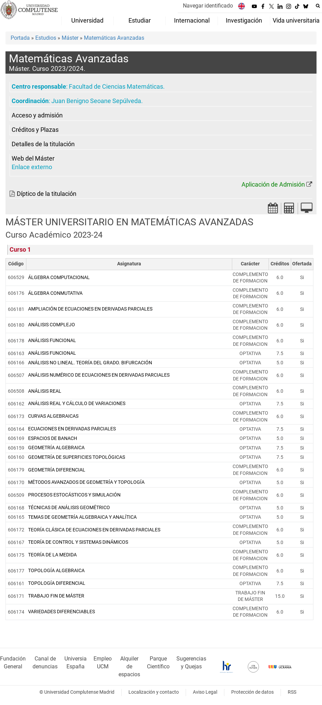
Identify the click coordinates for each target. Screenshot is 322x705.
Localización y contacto (153, 692)
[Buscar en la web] (318, 5)
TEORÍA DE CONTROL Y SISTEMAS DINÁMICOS (78, 542)
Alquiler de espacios (129, 666)
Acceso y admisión (37, 115)
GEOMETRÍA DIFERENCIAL (56, 470)
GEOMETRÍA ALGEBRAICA (56, 448)
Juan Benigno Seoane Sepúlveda (96, 101)
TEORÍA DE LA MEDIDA (52, 555)
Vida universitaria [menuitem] (296, 20)
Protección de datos (252, 692)
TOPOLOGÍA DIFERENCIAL (56, 583)
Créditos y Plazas (35, 129)
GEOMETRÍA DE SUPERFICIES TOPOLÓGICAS (76, 457)
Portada (20, 38)
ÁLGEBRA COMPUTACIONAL (59, 277)
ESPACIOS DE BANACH (52, 438)
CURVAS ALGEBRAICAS (53, 416)
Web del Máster (33, 158)
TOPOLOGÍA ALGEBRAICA (56, 571)
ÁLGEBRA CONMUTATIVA (55, 293)
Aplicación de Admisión (273, 184)
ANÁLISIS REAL (44, 391)
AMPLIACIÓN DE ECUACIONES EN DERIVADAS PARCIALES (90, 309)
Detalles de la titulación (43, 144)
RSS (292, 692)
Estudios (45, 38)
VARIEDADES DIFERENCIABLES (61, 612)
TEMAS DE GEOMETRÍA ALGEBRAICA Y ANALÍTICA (82, 517)
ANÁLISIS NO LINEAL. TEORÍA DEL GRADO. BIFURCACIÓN (90, 363)
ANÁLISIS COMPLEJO (51, 325)
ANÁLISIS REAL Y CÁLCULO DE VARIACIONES (76, 403)
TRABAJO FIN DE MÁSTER (56, 596)
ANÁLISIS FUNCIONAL (52, 340)
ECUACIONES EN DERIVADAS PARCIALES (72, 429)
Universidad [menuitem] (87, 20)
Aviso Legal (205, 692)
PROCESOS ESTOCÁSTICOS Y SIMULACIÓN (74, 495)
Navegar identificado (208, 5)
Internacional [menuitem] (192, 20)
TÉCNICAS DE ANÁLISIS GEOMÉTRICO (69, 508)
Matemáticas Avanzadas (114, 38)
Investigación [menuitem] (244, 20)
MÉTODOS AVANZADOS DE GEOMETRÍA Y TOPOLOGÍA (86, 482)
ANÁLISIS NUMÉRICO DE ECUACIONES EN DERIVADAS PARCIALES (99, 375)
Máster (70, 38)
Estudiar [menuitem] (139, 20)
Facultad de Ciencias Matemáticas (116, 86)
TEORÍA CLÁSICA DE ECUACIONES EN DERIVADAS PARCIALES (94, 530)
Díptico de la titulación (46, 193)
